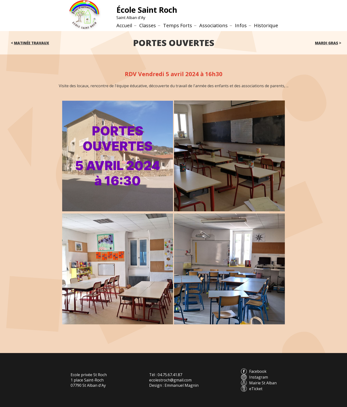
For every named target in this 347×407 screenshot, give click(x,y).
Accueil (124, 25)
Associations (213, 25)
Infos (241, 25)
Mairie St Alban (259, 383)
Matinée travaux (31, 42)
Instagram (254, 377)
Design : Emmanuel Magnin (174, 385)
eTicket (251, 389)
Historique (266, 25)
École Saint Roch (146, 10)
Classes (147, 25)
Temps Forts (177, 25)
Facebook (254, 371)
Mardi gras (326, 42)
